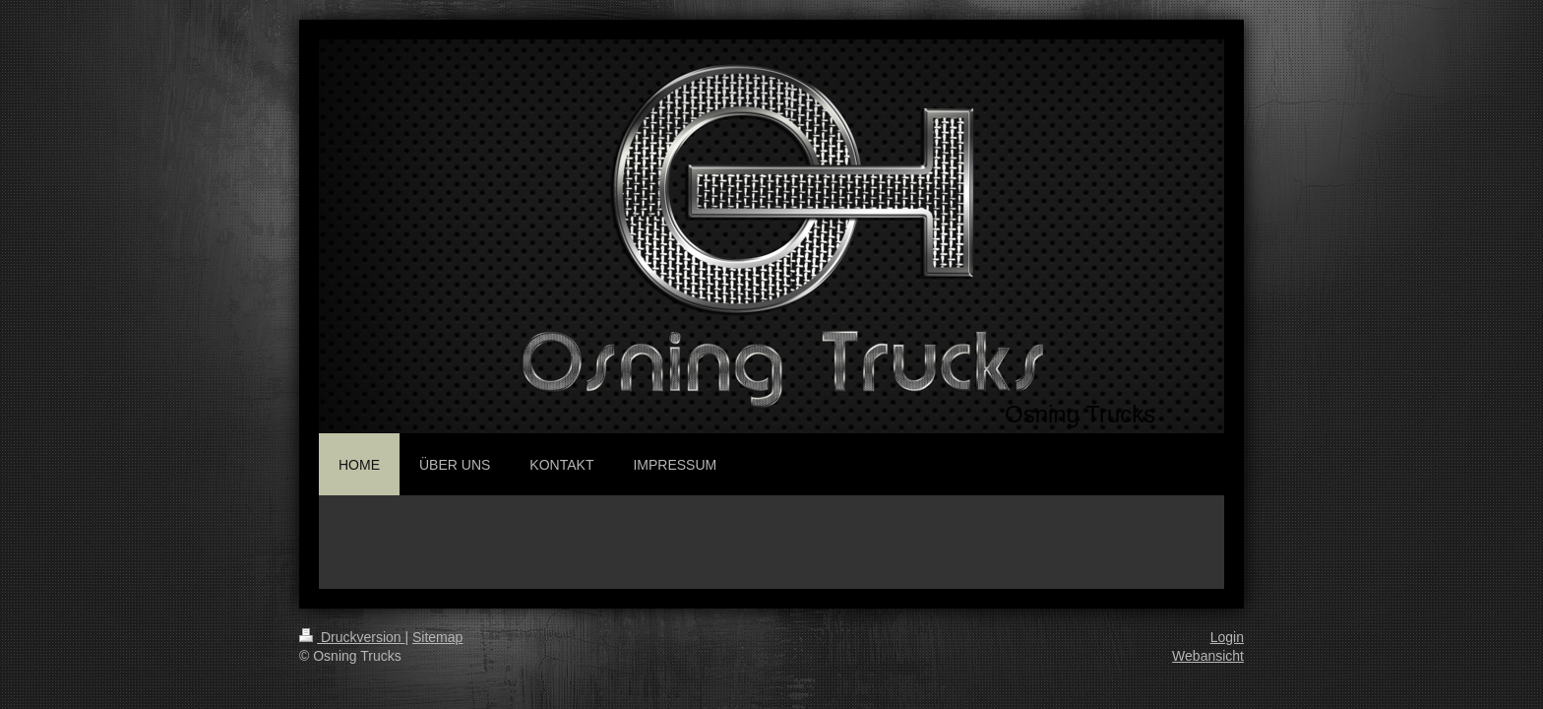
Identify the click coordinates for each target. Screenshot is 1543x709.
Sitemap (437, 637)
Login (1227, 637)
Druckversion (351, 637)
